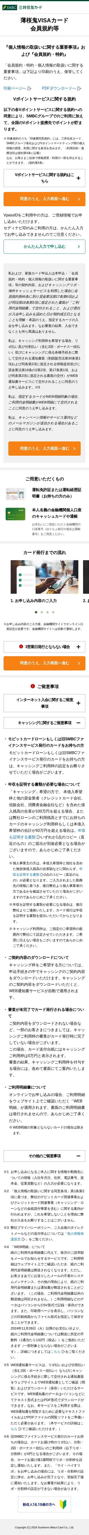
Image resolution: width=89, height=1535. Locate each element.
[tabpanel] (44, 582)
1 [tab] (36, 612)
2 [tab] (41, 612)
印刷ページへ (15, 88)
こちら (56, 1351)
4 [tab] (53, 612)
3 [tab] (47, 612)
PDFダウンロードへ (59, 88)
